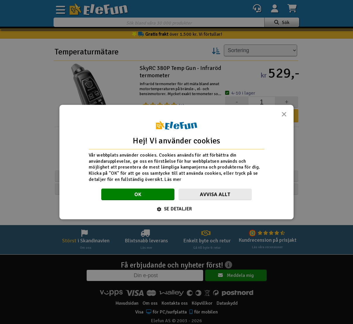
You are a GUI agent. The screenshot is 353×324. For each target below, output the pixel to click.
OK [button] (137, 194)
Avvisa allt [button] (215, 194)
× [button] (284, 116)
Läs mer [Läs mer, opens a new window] (172, 179)
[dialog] (176, 162)
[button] (176, 209)
